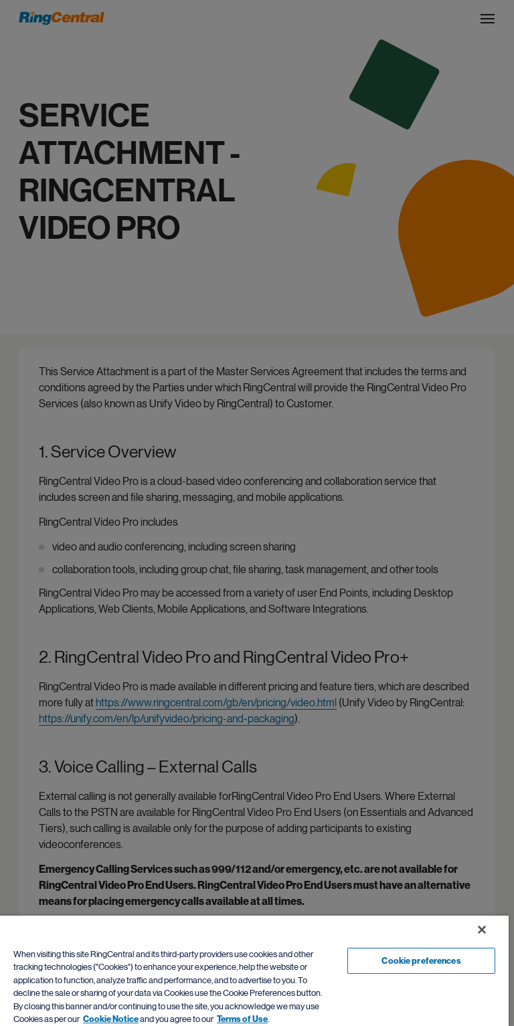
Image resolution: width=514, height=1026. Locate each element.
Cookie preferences (420, 961)
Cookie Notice (111, 1019)
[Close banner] (482, 930)
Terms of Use (242, 1019)
